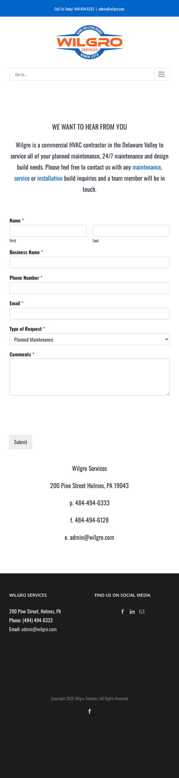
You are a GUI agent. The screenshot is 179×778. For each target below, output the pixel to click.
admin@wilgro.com (111, 8)
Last (96, 240)
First (13, 240)
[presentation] (56, 425)
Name (17, 220)
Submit (20, 442)
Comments (22, 354)
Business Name (26, 252)
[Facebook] (122, 611)
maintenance (146, 166)
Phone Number (26, 278)
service (22, 177)
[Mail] (141, 611)
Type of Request (27, 329)
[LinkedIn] (132, 611)
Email (16, 303)
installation (50, 177)
